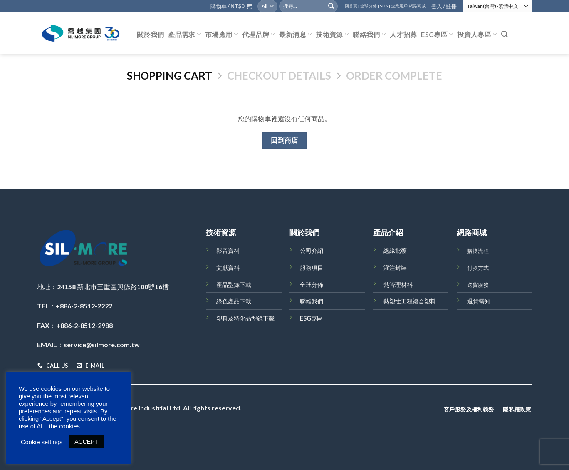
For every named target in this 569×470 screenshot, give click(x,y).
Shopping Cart (169, 75)
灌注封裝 (395, 267)
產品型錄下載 (233, 284)
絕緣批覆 (395, 250)
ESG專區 (437, 34)
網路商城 (417, 6)
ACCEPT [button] (86, 441)
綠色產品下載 (233, 301)
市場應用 (221, 34)
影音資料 (228, 250)
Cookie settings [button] (41, 442)
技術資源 (332, 34)
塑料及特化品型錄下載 (245, 318)
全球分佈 (311, 284)
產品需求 (184, 34)
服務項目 (311, 267)
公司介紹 (311, 250)
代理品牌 (258, 34)
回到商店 (284, 140)
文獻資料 (228, 267)
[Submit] (331, 6)
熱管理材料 (398, 284)
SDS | (385, 6)
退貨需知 (478, 301)
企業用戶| (400, 6)
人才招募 (403, 34)
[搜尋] (504, 34)
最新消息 (295, 34)
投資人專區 (477, 34)
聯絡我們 (369, 34)
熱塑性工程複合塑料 (409, 301)
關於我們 (150, 34)
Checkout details (279, 75)
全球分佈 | (369, 6)
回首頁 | (352, 6)
